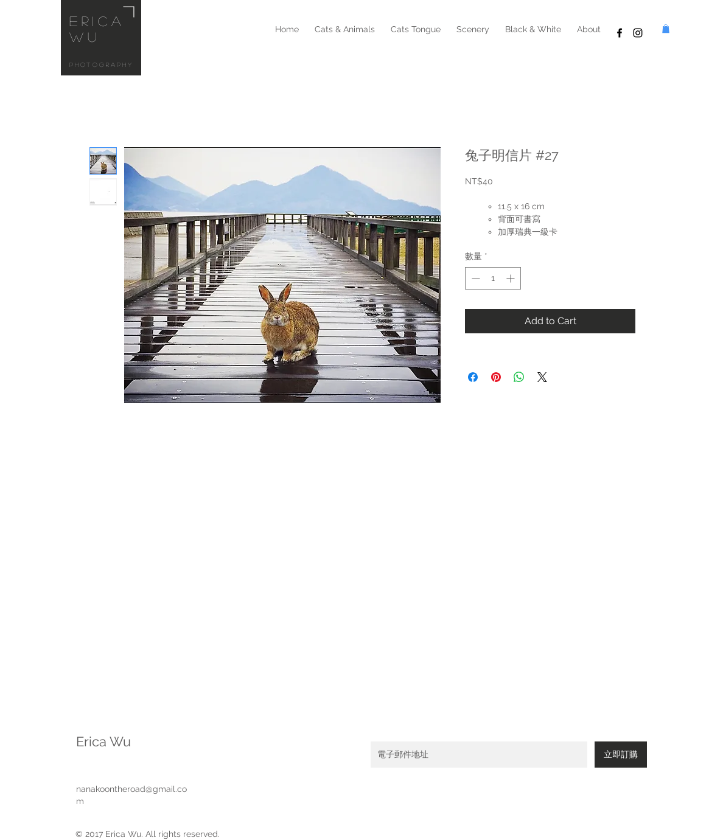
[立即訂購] (621, 754)
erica (97, 20)
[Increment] (511, 278)
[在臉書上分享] (473, 377)
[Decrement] (474, 278)
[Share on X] (542, 377)
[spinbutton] (493, 278)
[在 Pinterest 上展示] (496, 377)
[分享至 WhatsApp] (519, 377)
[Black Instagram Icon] (638, 33)
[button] (665, 28)
